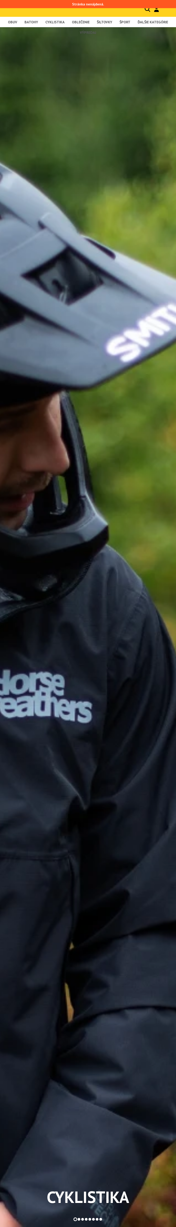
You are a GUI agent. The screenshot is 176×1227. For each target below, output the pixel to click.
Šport (125, 22)
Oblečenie (81, 22)
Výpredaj (88, 32)
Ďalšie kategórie (153, 22)
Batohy (31, 22)
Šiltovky (104, 22)
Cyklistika (55, 22)
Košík (165, 9)
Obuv (12, 22)
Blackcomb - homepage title (31, 8)
